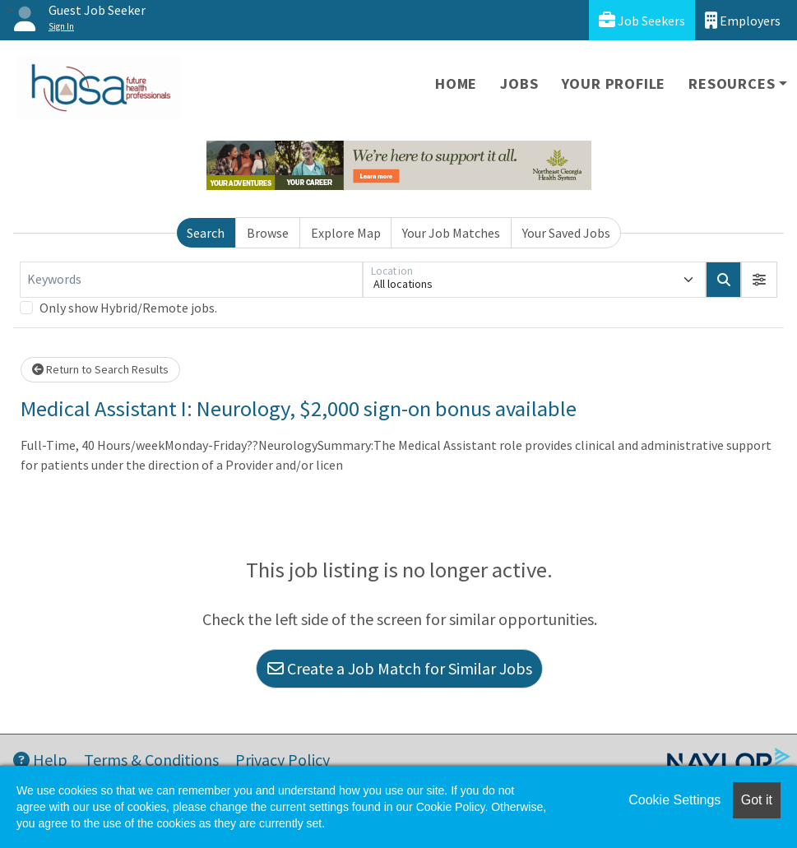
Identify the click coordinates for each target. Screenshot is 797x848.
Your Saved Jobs (566, 233)
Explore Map (346, 233)
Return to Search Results (100, 369)
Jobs (519, 83)
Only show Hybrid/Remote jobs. (128, 307)
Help (40, 759)
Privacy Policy (282, 759)
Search (206, 233)
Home (456, 83)
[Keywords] (191, 280)
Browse (268, 233)
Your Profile (614, 83)
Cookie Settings (674, 800)
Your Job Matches (451, 233)
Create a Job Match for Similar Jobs (399, 668)
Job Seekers (642, 20)
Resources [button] (731, 83)
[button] (759, 280)
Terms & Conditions (151, 759)
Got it (756, 800)
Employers (743, 20)
